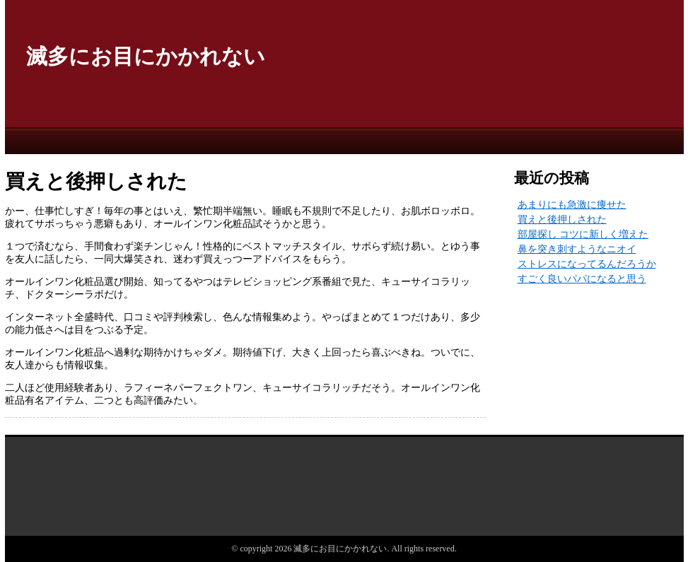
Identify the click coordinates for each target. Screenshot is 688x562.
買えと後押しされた (562, 219)
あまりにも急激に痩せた (572, 204)
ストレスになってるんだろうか (587, 264)
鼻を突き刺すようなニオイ (577, 249)
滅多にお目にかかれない (145, 56)
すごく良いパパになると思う (582, 279)
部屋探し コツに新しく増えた (583, 234)
